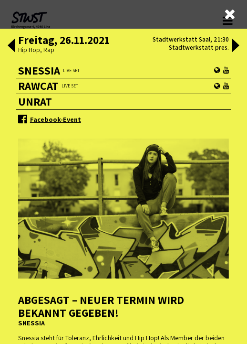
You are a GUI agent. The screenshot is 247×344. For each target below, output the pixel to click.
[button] (11, 46)
